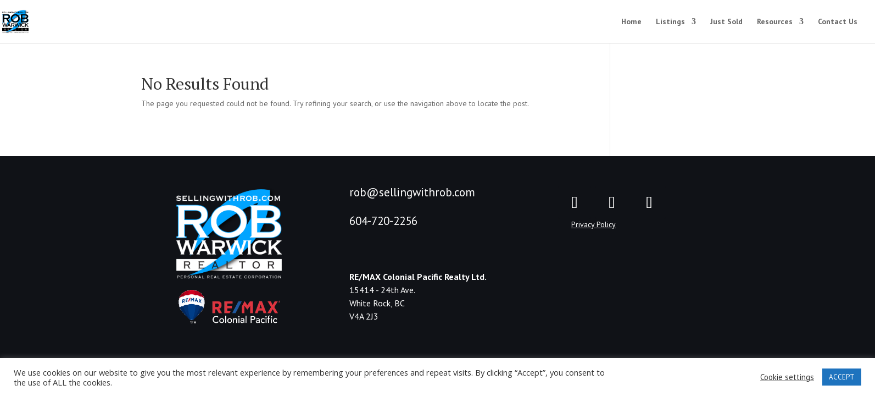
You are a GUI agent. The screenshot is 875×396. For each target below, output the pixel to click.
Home (631, 22)
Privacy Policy (593, 224)
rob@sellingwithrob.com (412, 192)
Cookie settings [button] (787, 377)
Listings (670, 22)
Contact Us (837, 22)
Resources (775, 22)
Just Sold (726, 22)
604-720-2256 (383, 220)
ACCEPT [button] (842, 377)
